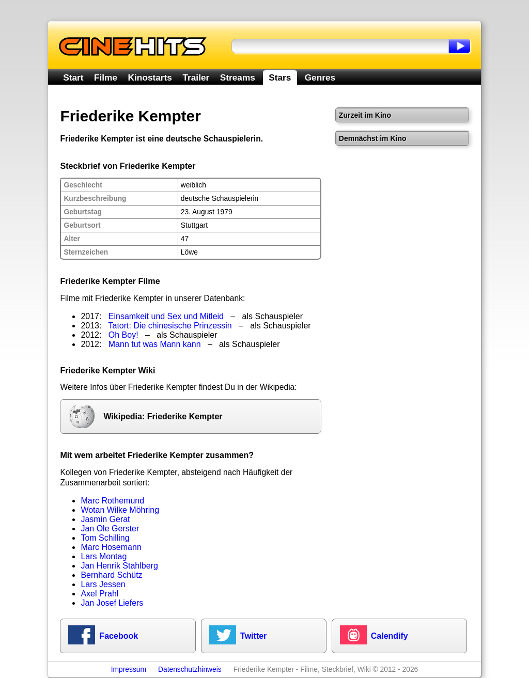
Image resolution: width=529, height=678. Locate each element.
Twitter (253, 636)
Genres (320, 77)
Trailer (195, 77)
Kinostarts (150, 77)
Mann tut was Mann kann (154, 344)
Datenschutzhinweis (190, 669)
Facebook (118, 636)
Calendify (389, 636)
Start (73, 77)
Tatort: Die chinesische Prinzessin (170, 325)
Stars (280, 77)
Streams (237, 77)
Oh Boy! (123, 334)
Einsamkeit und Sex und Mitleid (166, 316)
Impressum (128, 669)
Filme (105, 77)
